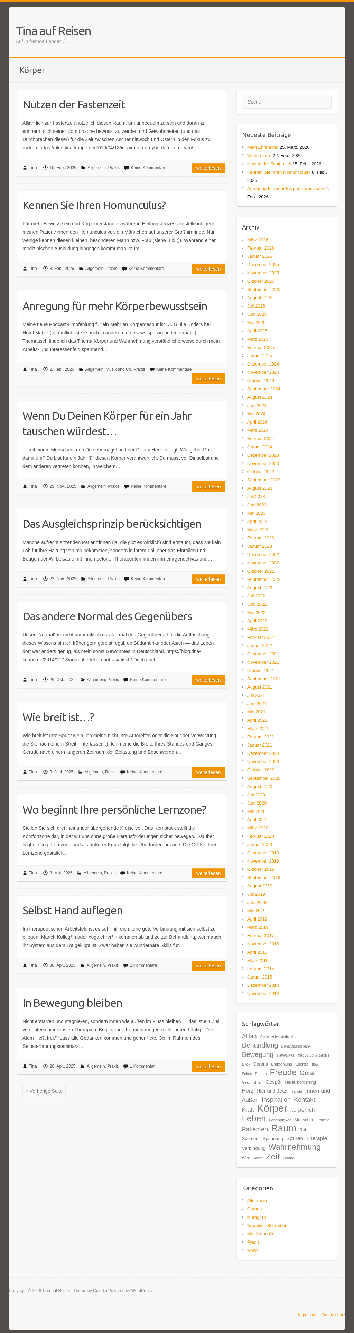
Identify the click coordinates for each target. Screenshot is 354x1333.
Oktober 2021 (260, 670)
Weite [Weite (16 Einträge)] (258, 1158)
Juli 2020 (256, 794)
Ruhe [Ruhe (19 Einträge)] (304, 1130)
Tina (33, 167)
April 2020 (257, 819)
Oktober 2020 (260, 769)
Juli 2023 (256, 496)
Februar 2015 (260, 968)
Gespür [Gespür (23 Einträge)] (274, 1082)
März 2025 (257, 339)
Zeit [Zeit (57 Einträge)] (273, 1156)
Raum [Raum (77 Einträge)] (283, 1128)
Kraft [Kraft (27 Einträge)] (248, 1110)
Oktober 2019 (260, 869)
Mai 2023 (256, 513)
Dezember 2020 (263, 753)
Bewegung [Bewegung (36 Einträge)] (258, 1054)
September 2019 (263, 877)
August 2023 (259, 488)
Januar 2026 (259, 256)
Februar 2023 (260, 538)
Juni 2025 (257, 314)
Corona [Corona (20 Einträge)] (260, 1064)
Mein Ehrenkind (262, 147)
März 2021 (257, 728)
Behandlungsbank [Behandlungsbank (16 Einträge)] (295, 1046)
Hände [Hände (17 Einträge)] (296, 1091)
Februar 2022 (260, 637)
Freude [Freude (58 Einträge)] (283, 1072)
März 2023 (257, 529)
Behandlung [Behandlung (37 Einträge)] (260, 1045)
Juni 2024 (257, 405)
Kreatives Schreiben (267, 1225)
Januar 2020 (259, 844)
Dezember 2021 (263, 653)
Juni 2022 (257, 604)
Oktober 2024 (260, 380)
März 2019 (257, 927)
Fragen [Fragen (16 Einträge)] (261, 1074)
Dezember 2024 (263, 364)
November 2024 (263, 372)
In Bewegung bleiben (72, 1002)
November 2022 (263, 562)
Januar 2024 (259, 446)
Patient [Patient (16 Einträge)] (323, 1120)
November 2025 (263, 272)
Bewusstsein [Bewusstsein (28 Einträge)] (313, 1055)
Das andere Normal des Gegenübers (107, 616)
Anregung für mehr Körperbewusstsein (114, 306)
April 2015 (257, 952)
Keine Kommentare (148, 167)
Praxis (114, 167)
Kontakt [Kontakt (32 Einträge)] (304, 1099)
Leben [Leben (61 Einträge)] (254, 1118)
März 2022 (257, 629)
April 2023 (257, 521)
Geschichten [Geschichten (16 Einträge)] (252, 1082)
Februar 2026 (260, 248)
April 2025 (257, 330)
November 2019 (263, 861)
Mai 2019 (256, 910)
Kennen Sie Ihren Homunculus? (94, 205)
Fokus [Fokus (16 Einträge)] (247, 1074)
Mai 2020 (256, 811)
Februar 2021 (260, 736)
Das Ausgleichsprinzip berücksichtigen (111, 523)
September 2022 (263, 579)
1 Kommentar (142, 1066)
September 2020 (263, 778)
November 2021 (263, 662)
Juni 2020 (257, 803)
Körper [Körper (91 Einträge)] (272, 1108)
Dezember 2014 (263, 985)
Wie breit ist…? (58, 717)
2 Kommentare (143, 965)
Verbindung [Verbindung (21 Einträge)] (254, 1148)
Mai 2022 (256, 612)
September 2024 (263, 388)
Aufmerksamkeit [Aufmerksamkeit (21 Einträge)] (276, 1036)
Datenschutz (333, 1315)
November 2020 (263, 761)
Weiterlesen (208, 168)
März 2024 (257, 430)
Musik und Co (118, 369)
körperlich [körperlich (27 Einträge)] (302, 1110)
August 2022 (259, 587)
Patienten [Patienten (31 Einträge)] (255, 1129)
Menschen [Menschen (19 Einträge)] (304, 1120)
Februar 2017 (260, 935)
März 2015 (257, 960)
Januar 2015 (259, 977)
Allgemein (96, 167)
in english (256, 1217)
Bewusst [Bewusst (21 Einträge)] (285, 1055)
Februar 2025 (260, 347)
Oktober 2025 (260, 281)
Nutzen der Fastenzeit (73, 104)
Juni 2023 (257, 504)
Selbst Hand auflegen (72, 910)
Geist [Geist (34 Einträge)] (307, 1073)
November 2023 (263, 463)
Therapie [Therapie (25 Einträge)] (316, 1138)
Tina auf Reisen (53, 30)
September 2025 (263, 289)
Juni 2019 (257, 902)
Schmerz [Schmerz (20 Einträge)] (251, 1138)
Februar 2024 (260, 438)
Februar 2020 (260, 836)
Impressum (308, 1315)
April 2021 (257, 720)
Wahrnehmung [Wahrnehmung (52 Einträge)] (295, 1146)
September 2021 (263, 678)
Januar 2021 (259, 745)
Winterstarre (259, 155)
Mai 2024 (256, 413)
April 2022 (257, 620)
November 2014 (263, 993)
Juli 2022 (256, 596)
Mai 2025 (256, 322)
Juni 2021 (257, 703)
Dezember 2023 (263, 455)
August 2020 (259, 786)
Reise (110, 772)
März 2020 (257, 827)
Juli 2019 (256, 894)
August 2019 (259, 885)
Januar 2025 (259, 355)
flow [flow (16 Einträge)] (315, 1064)
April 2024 (257, 422)
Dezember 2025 (263, 264)
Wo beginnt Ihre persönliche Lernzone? (114, 809)
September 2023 (263, 480)
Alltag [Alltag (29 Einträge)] (249, 1036)
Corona (254, 1209)
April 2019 (257, 919)
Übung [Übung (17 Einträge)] (289, 1158)
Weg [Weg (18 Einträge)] (246, 1158)
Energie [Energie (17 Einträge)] (302, 1064)
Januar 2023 (259, 546)
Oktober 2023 (260, 471)
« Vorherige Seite (44, 1091)
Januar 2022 (259, 645)
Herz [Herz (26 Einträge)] (247, 1091)
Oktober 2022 (260, 571)
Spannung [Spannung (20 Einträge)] (273, 1138)
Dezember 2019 (263, 852)
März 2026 (257, 239)
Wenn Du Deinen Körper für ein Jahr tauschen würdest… (107, 423)
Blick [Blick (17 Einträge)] (246, 1064)
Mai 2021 (256, 711)
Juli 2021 (256, 695)
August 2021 (259, 687)
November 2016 (263, 943)
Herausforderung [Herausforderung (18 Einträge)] (300, 1082)
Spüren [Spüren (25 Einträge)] (294, 1138)
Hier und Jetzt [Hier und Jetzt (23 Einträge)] (272, 1091)
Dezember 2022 (263, 554)
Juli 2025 (256, 306)
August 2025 (259, 297)
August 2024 (259, 397)
